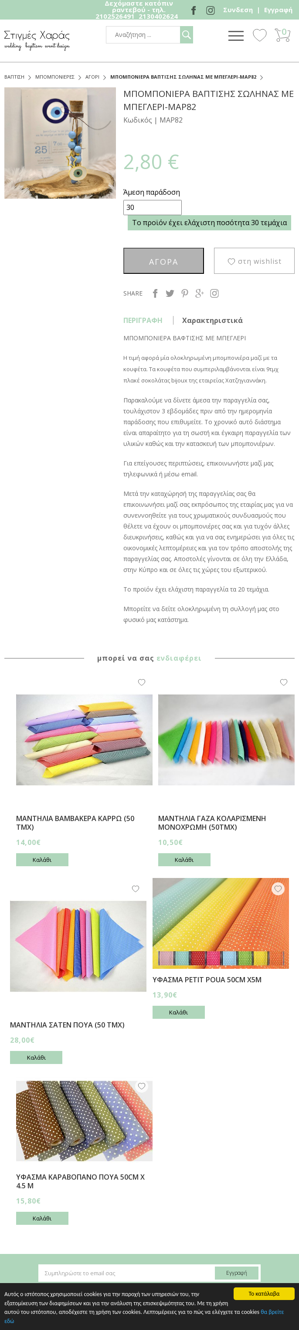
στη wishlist (260, 261)
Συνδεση (238, 9)
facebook (155, 293)
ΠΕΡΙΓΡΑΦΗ (143, 320)
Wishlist (260, 35)
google (199, 293)
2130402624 (158, 16)
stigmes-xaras (37, 40)
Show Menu (236, 36)
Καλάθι (42, 860)
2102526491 (115, 16)
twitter (170, 293)
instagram (214, 293)
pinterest (184, 293)
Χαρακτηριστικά (212, 320)
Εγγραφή (278, 9)
